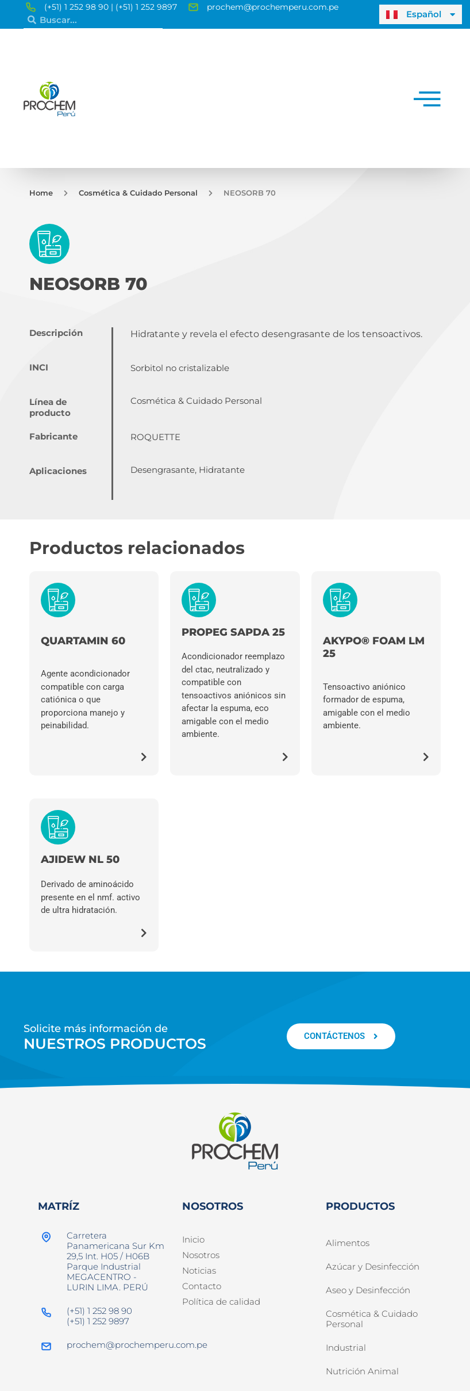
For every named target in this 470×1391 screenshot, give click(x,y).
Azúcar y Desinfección (372, 1270)
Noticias (199, 1270)
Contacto (201, 1286)
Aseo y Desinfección (368, 1296)
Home (41, 192)
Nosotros (200, 1254)
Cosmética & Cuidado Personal (138, 192)
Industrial (346, 1360)
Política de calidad (221, 1301)
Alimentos (347, 1244)
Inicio (193, 1239)
